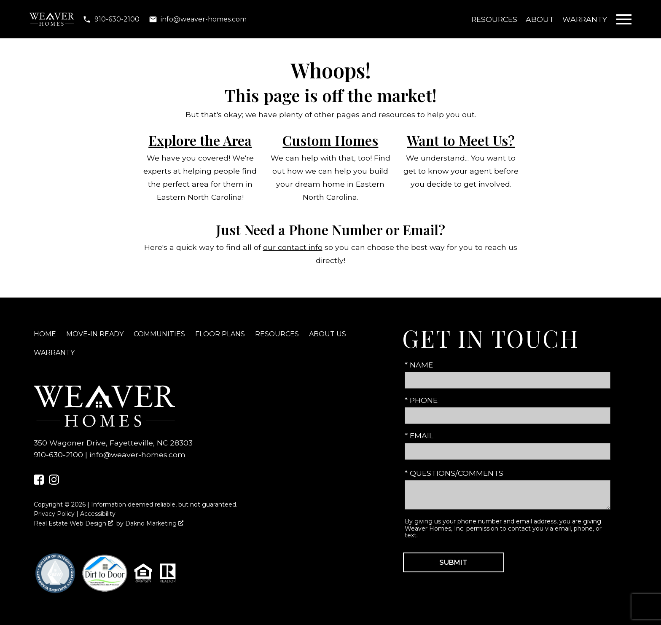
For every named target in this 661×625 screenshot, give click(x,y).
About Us (327, 334)
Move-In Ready (95, 334)
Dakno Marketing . (155, 523)
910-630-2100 (58, 454)
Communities (159, 334)
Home (45, 334)
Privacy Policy (54, 514)
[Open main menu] (624, 19)
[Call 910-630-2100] (111, 19)
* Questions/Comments (454, 473)
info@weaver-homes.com (137, 454)
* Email (419, 435)
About (540, 19)
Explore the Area (200, 140)
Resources (494, 19)
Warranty (584, 19)
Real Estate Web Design (73, 523)
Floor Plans (220, 334)
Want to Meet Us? (461, 140)
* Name (419, 364)
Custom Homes (330, 140)
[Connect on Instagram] (54, 481)
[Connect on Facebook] (39, 481)
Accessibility (98, 514)
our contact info (292, 247)
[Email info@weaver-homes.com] (198, 19)
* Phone (421, 400)
